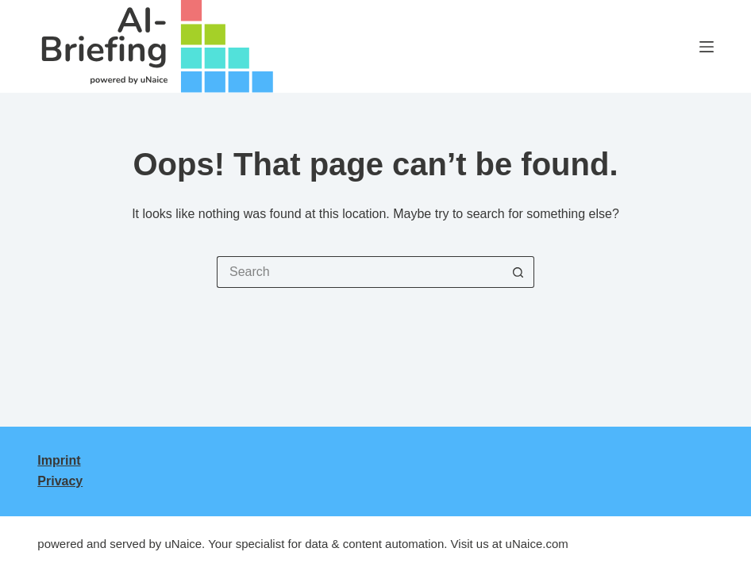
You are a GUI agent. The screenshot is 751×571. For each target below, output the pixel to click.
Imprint (58, 460)
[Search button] (518, 272)
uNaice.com (537, 543)
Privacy (60, 481)
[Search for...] (360, 272)
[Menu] (706, 47)
